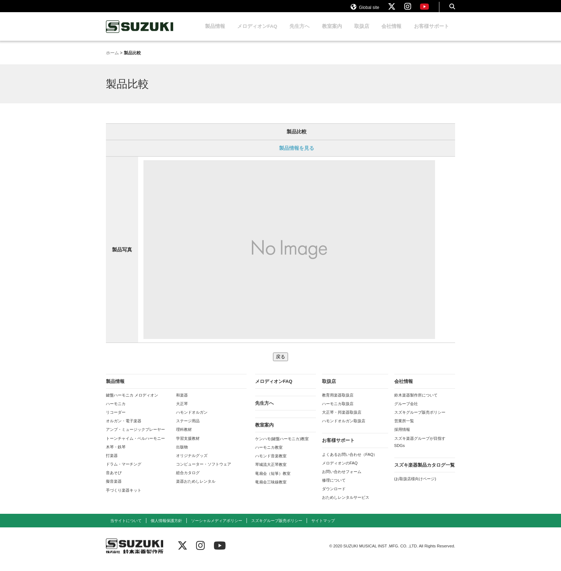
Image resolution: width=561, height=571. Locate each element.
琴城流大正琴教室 (271, 471)
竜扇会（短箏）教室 (273, 480)
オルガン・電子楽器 (123, 427)
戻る (280, 363)
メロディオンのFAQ (339, 470)
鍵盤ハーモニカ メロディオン (132, 402)
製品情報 (215, 33)
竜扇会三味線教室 (271, 489)
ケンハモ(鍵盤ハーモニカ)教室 (282, 445)
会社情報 (391, 33)
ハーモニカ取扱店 (337, 410)
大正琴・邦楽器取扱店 (341, 419)
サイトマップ (323, 527)
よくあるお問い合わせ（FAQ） (349, 461)
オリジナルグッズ (192, 462)
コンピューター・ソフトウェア (203, 471)
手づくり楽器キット (123, 497)
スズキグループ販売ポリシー (419, 419)
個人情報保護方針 (166, 527)
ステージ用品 (188, 427)
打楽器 (112, 462)
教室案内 (332, 33)
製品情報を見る (296, 155)
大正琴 (182, 410)
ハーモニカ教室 (269, 454)
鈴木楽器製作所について (416, 402)
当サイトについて (126, 527)
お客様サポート (431, 33)
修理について (334, 487)
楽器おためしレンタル (195, 488)
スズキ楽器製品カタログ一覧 (424, 471)
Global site (365, 10)
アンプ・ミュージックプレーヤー (135, 436)
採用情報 (402, 436)
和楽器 (182, 402)
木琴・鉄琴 (116, 454)
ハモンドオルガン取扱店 (343, 427)
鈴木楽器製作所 (140, 33)
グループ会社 (406, 410)
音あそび (114, 479)
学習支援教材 (188, 445)
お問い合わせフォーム (341, 478)
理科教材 (184, 436)
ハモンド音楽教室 (271, 463)
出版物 (182, 454)
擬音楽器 (114, 488)
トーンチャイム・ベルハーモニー (135, 445)
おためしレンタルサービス (345, 504)
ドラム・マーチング (123, 471)
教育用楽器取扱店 (337, 402)
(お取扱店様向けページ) (415, 485)
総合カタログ (188, 479)
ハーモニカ (116, 410)
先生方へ (299, 33)
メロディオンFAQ (257, 33)
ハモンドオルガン (192, 419)
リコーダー (116, 419)
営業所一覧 (404, 427)
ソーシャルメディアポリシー (216, 527)
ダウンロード (334, 495)
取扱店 (361, 33)
